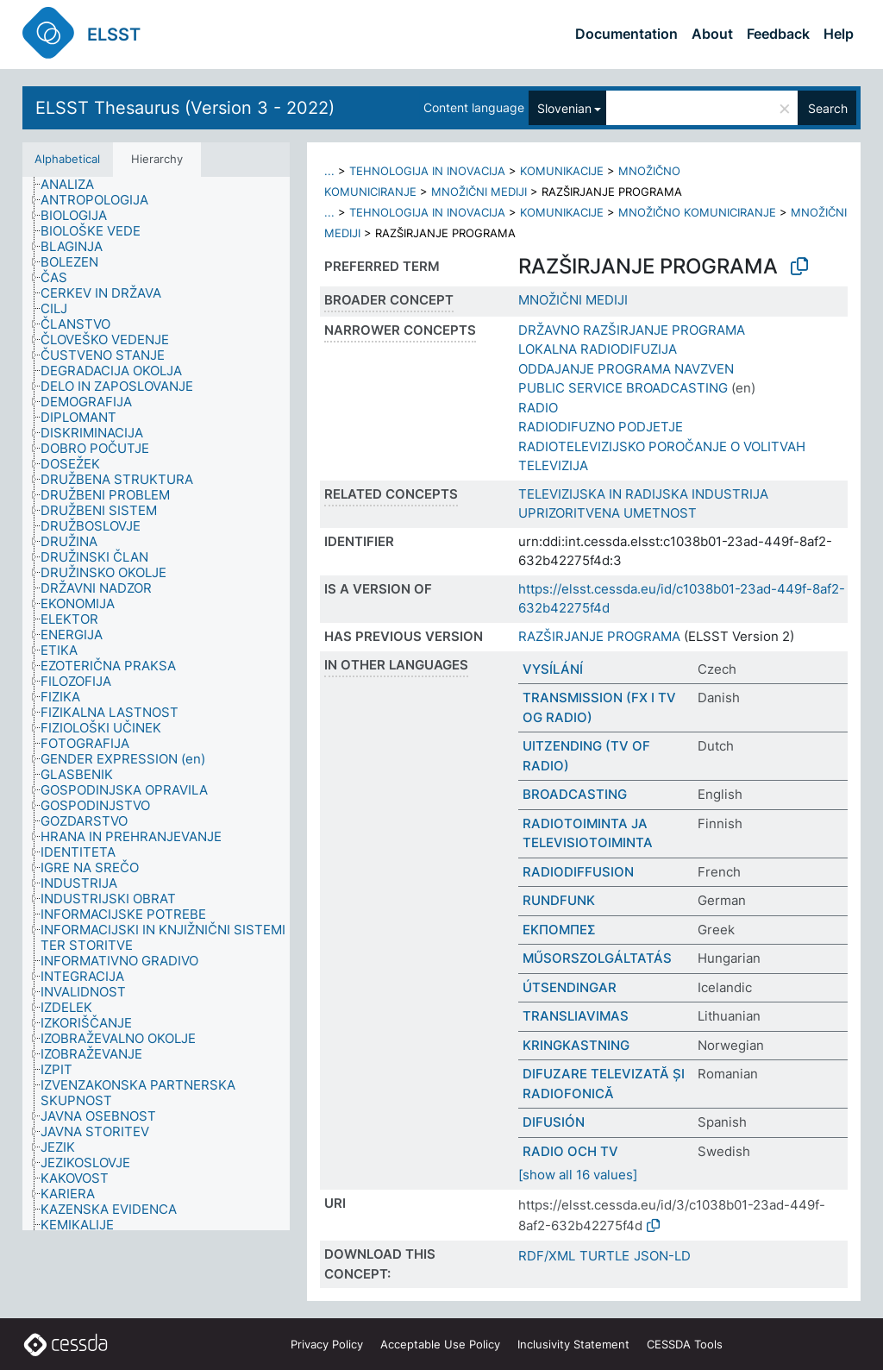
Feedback (778, 33)
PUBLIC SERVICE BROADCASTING (623, 388)
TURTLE (604, 1255)
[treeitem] (75, 184)
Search (828, 108)
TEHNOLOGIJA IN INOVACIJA (427, 171)
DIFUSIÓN (554, 1122)
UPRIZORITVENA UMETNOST (607, 513)
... (329, 171)
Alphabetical (67, 159)
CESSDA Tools (685, 1344)
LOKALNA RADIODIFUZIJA (597, 349)
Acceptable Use (440, 1344)
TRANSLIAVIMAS (576, 1016)
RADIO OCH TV (570, 1151)
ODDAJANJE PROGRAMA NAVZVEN (626, 369)
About (712, 33)
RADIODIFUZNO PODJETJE (600, 426)
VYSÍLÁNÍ (553, 669)
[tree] (156, 704)
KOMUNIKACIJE (562, 171)
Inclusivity (573, 1344)
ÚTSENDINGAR (570, 987)
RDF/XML (546, 1255)
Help (839, 33)
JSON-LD (662, 1255)
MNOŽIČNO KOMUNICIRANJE (697, 212)
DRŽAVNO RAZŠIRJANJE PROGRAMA (631, 330)
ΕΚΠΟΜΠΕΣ (559, 929)
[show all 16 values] (577, 1174)
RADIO (538, 407)
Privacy (327, 1344)
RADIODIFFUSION (578, 872)
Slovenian (564, 108)
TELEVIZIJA (553, 465)
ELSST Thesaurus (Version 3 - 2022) (185, 107)
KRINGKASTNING (576, 1045)
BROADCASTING (575, 794)
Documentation (626, 33)
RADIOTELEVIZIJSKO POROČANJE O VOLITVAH (661, 446)
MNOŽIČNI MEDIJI (479, 191)
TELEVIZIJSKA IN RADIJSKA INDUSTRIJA (643, 494)
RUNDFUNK (559, 900)
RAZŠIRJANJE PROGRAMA (599, 636)
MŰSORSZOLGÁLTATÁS (597, 958)
